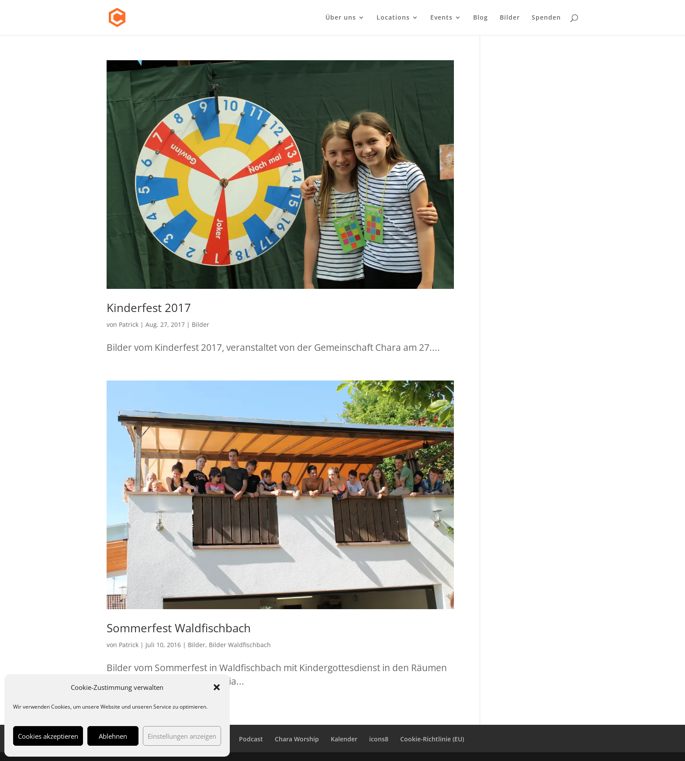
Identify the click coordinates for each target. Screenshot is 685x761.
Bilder (510, 17)
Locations (393, 17)
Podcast (251, 739)
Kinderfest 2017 (149, 307)
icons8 (378, 739)
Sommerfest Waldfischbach (179, 628)
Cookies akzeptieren (48, 736)
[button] (216, 687)
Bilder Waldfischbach (240, 645)
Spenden (546, 17)
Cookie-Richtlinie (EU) (432, 739)
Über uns (340, 17)
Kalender (344, 739)
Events (441, 17)
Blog (480, 17)
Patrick (128, 324)
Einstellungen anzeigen (182, 736)
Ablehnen (113, 736)
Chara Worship (297, 739)
